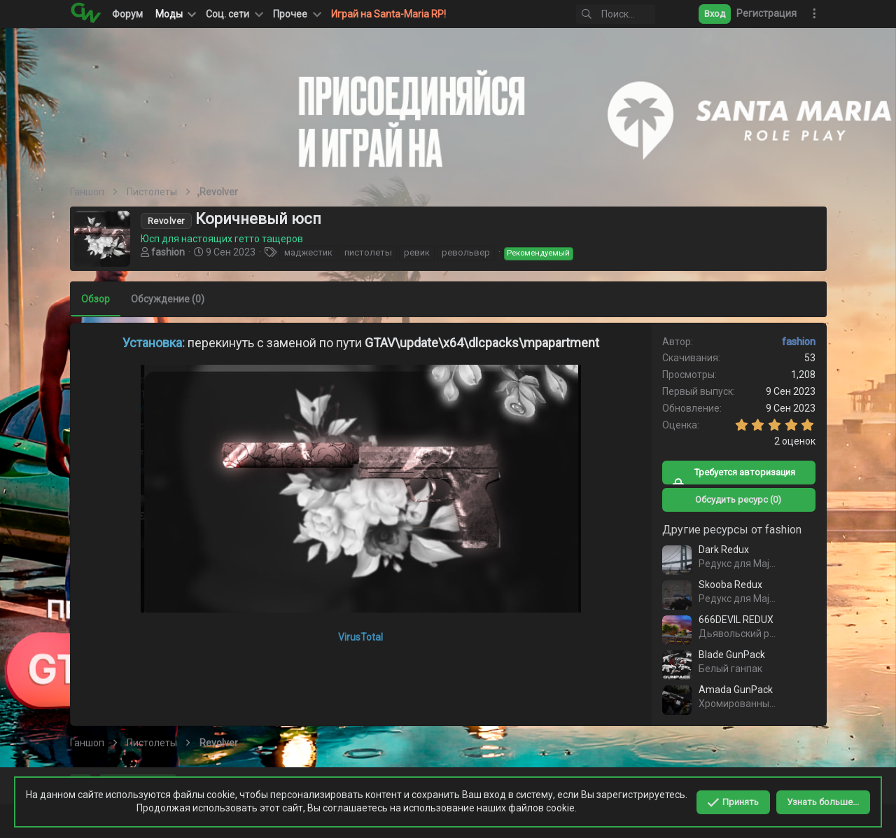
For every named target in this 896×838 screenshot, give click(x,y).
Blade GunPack (732, 654)
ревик (417, 252)
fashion (168, 252)
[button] (233, 14)
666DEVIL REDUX (736, 619)
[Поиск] (600, 14)
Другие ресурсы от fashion (732, 529)
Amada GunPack (736, 689)
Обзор (95, 299)
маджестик (308, 252)
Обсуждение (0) (167, 299)
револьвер (466, 252)
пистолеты (368, 252)
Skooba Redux (730, 584)
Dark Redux (724, 549)
